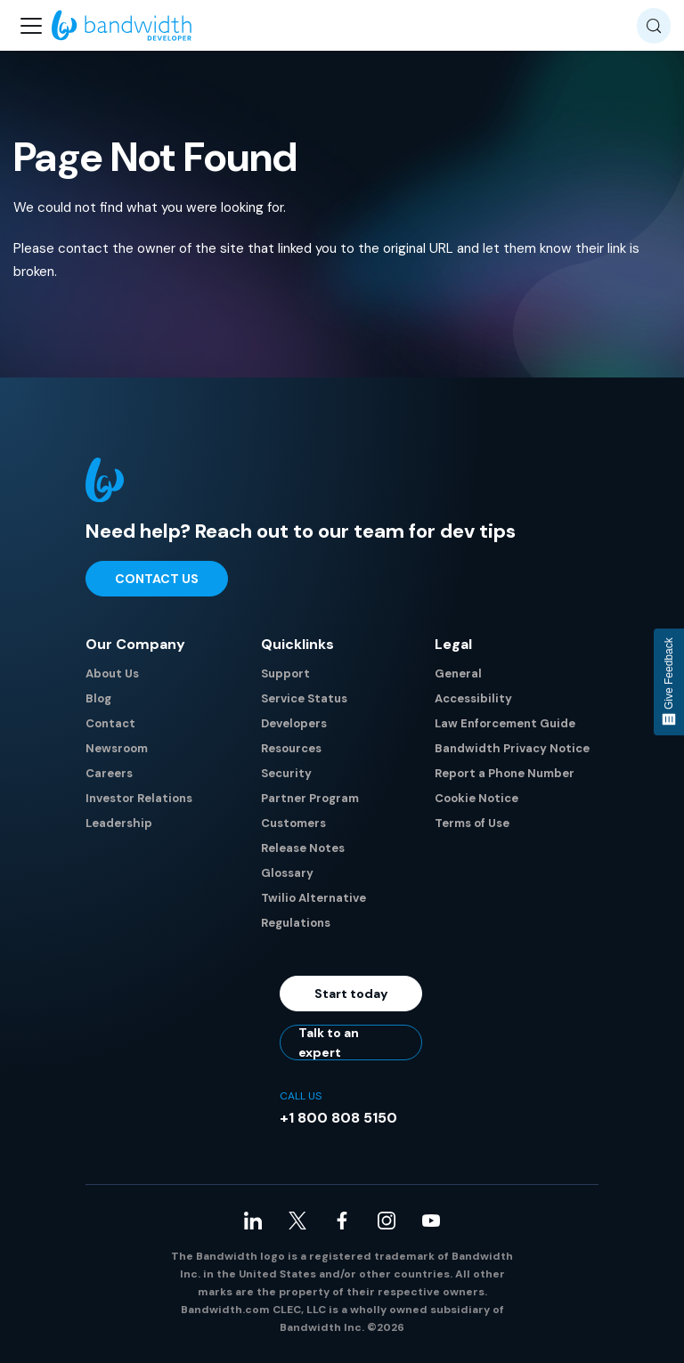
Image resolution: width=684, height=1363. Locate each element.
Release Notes (303, 848)
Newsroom (117, 748)
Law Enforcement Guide (505, 723)
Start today (351, 994)
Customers (293, 823)
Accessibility (473, 698)
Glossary (287, 872)
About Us (112, 673)
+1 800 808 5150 (338, 1117)
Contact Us (157, 579)
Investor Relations (139, 798)
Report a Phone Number (504, 773)
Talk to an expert (328, 1042)
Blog (98, 698)
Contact (110, 723)
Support (285, 673)
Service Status (304, 698)
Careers (109, 773)
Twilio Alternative (313, 897)
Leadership (119, 823)
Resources (291, 748)
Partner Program (310, 798)
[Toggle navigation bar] (31, 25)
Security (286, 773)
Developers (294, 723)
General (458, 673)
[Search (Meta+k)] (654, 26)
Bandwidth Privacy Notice (512, 748)
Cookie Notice (476, 798)
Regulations (295, 922)
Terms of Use (472, 823)
